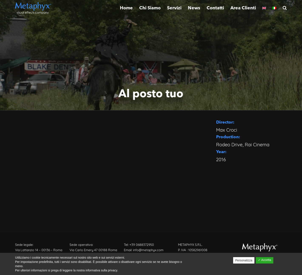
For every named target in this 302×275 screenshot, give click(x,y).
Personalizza (243, 260)
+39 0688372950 (141, 245)
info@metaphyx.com (148, 250)
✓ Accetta (264, 260)
